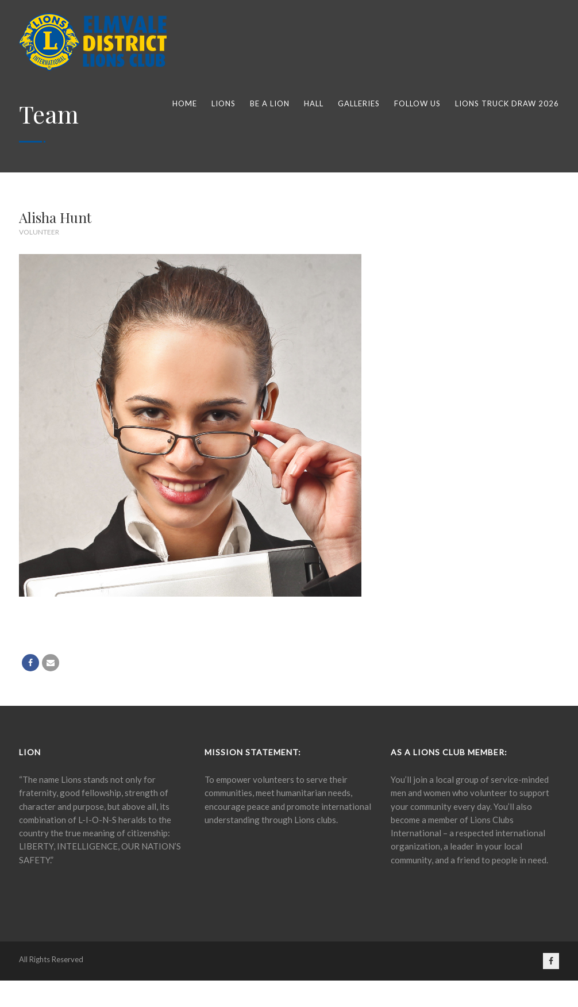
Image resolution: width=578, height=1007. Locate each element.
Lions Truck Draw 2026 (507, 103)
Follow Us (417, 103)
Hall (313, 103)
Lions (223, 103)
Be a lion (270, 103)
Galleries (359, 103)
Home (184, 103)
